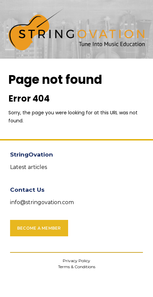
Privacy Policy (76, 260)
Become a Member (39, 228)
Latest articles (28, 167)
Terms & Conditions (76, 266)
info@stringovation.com (42, 202)
